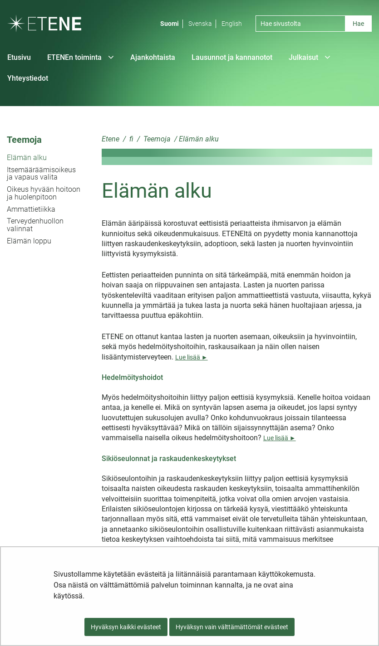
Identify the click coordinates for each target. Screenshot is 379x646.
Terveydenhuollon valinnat (35, 225)
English (231, 23)
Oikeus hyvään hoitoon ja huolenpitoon (43, 193)
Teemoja (24, 139)
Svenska (200, 23)
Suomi (169, 23)
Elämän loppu (29, 241)
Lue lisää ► (191, 357)
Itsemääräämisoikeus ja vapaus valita (41, 173)
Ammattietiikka (31, 209)
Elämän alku (27, 157)
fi (130, 139)
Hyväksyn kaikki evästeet (126, 627)
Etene (110, 139)
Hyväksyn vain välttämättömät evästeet (232, 627)
